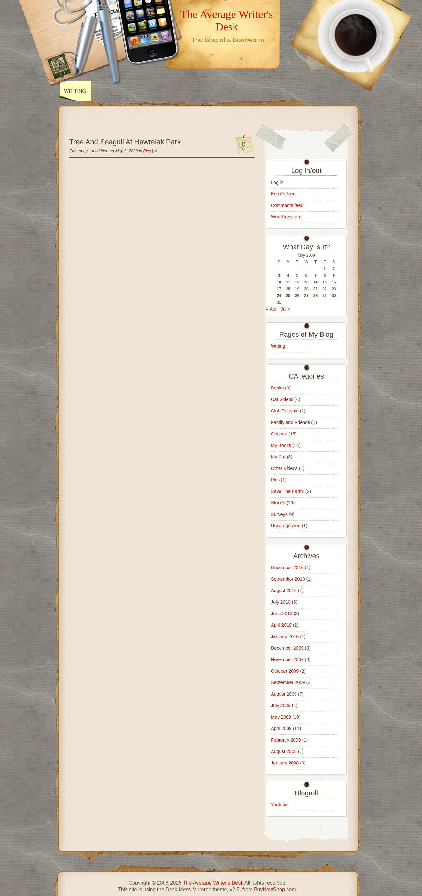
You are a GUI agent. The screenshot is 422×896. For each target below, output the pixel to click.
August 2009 (284, 693)
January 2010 (285, 636)
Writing (75, 91)
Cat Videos (282, 399)
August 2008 (284, 751)
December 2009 (287, 648)
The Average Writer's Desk (226, 20)
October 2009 (285, 671)
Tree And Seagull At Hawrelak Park (125, 142)
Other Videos (284, 468)
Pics (147, 150)
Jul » (285, 309)
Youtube (279, 804)
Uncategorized (286, 525)
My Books (281, 445)
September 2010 (288, 579)
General (279, 433)
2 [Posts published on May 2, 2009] (334, 269)
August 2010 (284, 590)
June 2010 (281, 613)
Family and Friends (290, 422)
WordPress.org (286, 216)
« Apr (271, 309)
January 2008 (285, 762)
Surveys (279, 514)
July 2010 (281, 602)
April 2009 (281, 728)
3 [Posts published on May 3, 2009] (279, 275)
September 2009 (288, 682)
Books (277, 387)
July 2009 (281, 705)
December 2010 (287, 567)
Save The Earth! (287, 491)
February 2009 (286, 739)
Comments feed (287, 205)
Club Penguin (284, 410)
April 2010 (281, 625)
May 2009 (281, 716)
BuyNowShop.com (275, 889)
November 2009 (287, 659)
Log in (277, 182)
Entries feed (283, 193)
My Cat (278, 456)
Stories (278, 502)
